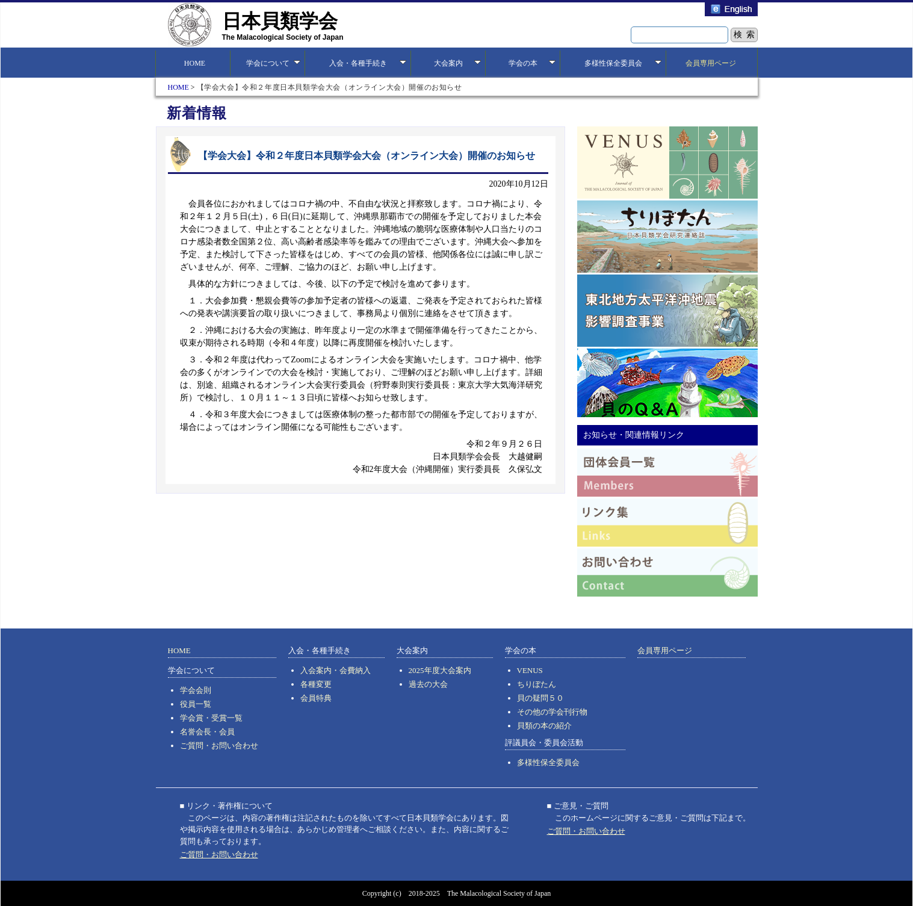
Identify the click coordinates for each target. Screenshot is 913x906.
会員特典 (316, 698)
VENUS (530, 670)
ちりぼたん (536, 684)
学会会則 (195, 690)
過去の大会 (428, 684)
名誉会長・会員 (207, 731)
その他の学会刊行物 (552, 711)
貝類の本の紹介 (544, 725)
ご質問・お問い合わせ (219, 745)
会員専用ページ (711, 63)
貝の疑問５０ (540, 698)
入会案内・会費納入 (335, 670)
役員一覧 (195, 704)
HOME (193, 63)
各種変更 (316, 684)
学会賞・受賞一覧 (211, 717)
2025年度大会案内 (440, 670)
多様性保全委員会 (548, 762)
